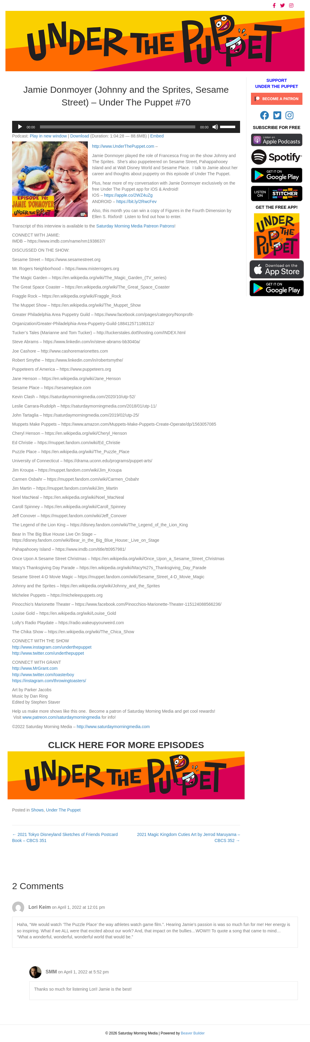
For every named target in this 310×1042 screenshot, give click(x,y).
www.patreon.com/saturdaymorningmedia (61, 717)
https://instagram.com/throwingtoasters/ (49, 680)
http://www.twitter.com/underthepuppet (48, 653)
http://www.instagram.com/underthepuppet (51, 647)
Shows (37, 810)
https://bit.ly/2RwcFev (136, 201)
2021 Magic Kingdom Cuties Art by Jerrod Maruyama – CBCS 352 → (188, 837)
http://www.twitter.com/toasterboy (43, 674)
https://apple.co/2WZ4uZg (128, 195)
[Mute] (215, 127)
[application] (126, 127)
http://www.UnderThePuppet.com (123, 146)
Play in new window (48, 136)
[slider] (118, 126)
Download (79, 136)
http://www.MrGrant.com (35, 668)
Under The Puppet (63, 810)
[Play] (20, 127)
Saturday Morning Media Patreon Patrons (135, 226)
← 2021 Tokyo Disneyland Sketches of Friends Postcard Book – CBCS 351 (65, 837)
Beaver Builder (193, 1033)
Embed (156, 136)
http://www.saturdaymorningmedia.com (113, 726)
